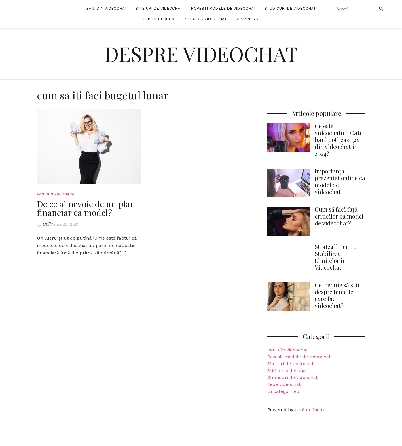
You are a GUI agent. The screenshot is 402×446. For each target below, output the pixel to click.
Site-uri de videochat (290, 363)
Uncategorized (283, 391)
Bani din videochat (287, 350)
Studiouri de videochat (292, 377)
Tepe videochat (284, 384)
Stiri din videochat (287, 370)
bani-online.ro (310, 409)
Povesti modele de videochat (299, 356)
